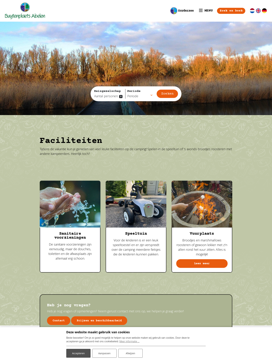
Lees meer (202, 263)
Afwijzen (130, 353)
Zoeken (167, 94)
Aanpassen (104, 353)
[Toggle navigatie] (205, 10)
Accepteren (78, 353)
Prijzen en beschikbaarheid (99, 320)
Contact (59, 320)
